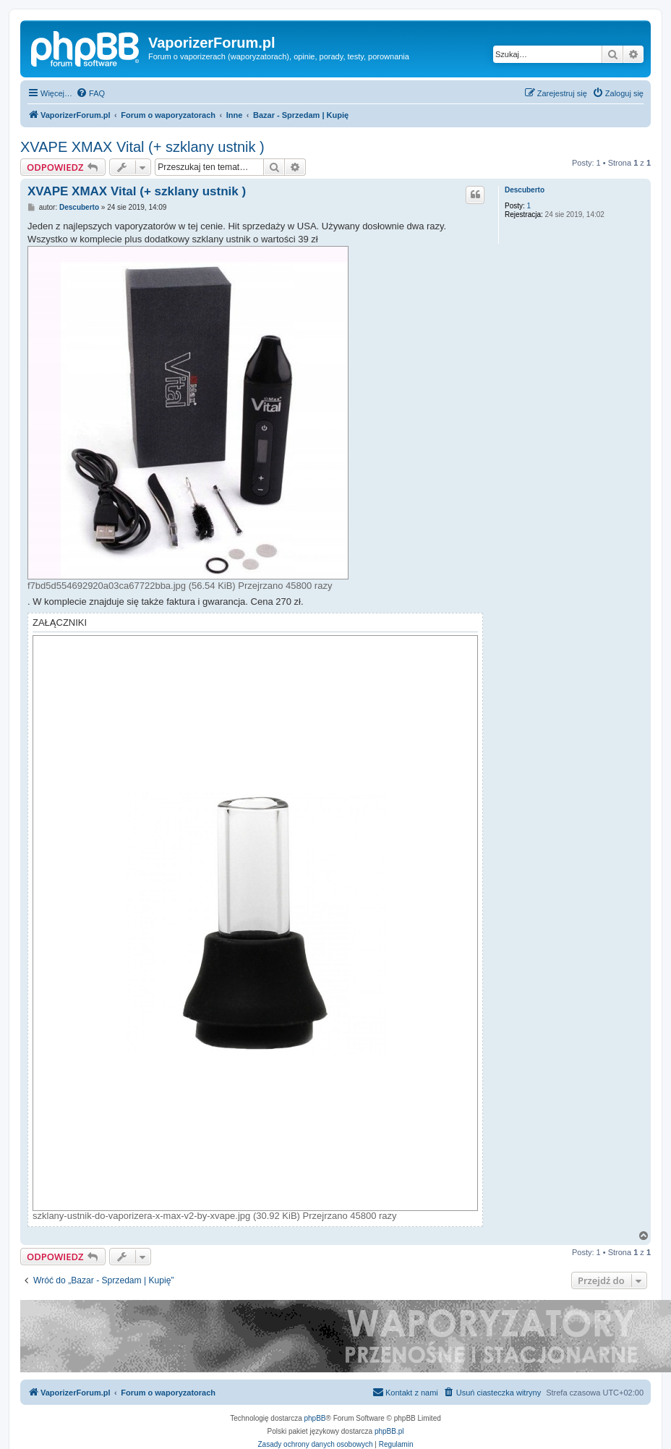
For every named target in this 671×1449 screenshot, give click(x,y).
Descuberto (524, 190)
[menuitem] (90, 93)
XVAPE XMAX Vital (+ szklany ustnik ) (142, 147)
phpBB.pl (389, 1431)
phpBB (315, 1418)
